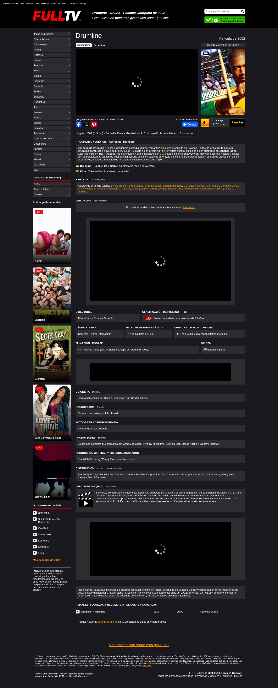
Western (38, 112)
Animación (39, 133)
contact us (147, 665)
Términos (226, 675)
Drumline (99, 45)
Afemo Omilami (149, 188)
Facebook (190, 124)
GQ (186, 185)
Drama (37, 76)
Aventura (38, 65)
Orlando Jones (153, 185)
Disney (37, 154)
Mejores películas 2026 (13, 3)
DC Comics (40, 164)
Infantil (37, 123)
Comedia (38, 86)
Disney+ (38, 194)
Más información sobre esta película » (139, 645)
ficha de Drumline (107, 621)
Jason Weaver (197, 185)
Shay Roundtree (87, 188)
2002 (163, 153)
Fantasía (38, 128)
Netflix (37, 184)
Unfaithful (43, 513)
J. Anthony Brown (129, 188)
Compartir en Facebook (78, 124)
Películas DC (64, 3)
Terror (37, 107)
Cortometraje (40, 44)
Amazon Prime (41, 189)
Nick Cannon (120, 185)
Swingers (43, 546)
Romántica (39, 102)
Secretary (43, 540)
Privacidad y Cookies (207, 675)
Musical (38, 149)
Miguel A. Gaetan (108, 188)
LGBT (37, 170)
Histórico (38, 55)
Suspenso (39, 96)
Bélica (37, 70)
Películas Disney (78, 3)
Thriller (37, 91)
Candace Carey (229, 185)
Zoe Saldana (136, 185)
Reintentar (189, 207)
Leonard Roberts (172, 185)
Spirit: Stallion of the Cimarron (49, 520)
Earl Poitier (213, 185)
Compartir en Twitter (86, 124)
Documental (40, 143)
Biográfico (39, 81)
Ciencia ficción (41, 39)
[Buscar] (224, 11)
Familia (37, 117)
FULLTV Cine (196, 673)
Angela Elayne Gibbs (171, 188)
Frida (41, 553)
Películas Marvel (48, 3)
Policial (37, 60)
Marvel (37, 159)
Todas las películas (43, 34)
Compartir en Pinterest (94, 124)
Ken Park (43, 528)
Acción (37, 49)
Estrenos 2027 (32, 3)
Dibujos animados (43, 138)
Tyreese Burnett (194, 188)
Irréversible (44, 534)
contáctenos (178, 663)
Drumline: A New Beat (93, 611)
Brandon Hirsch (213, 188)
